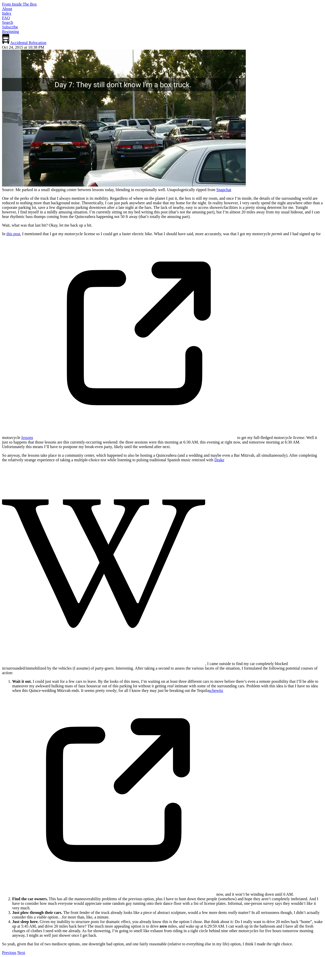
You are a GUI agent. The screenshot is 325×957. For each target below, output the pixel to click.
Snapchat (223, 190)
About (7, 9)
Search (7, 22)
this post (13, 234)
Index (6, 13)
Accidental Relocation (28, 43)
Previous (9, 952)
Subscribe (10, 27)
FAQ (6, 18)
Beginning (10, 31)
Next (21, 952)
